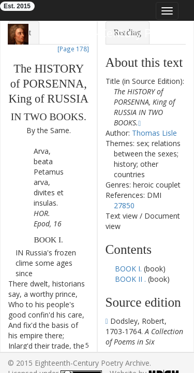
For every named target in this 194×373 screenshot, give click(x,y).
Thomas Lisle (154, 133)
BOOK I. (129, 269)
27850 (124, 205)
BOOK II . (130, 279)
